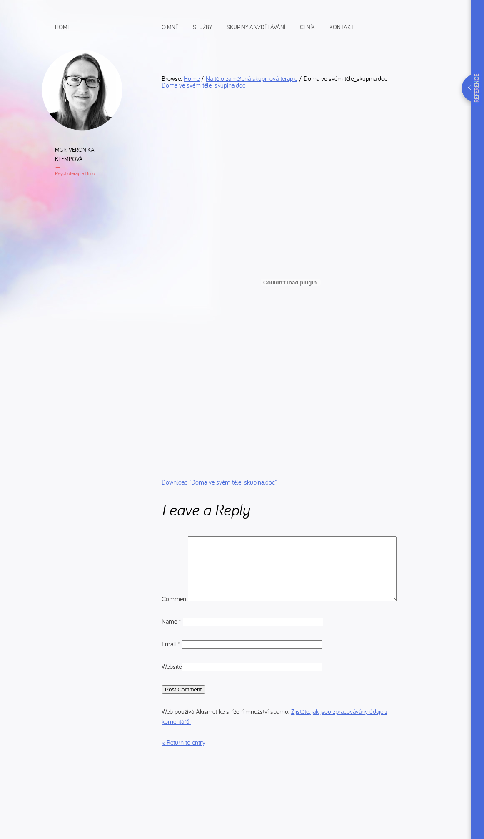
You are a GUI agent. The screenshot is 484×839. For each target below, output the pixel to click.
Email (172, 666)
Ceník (307, 26)
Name (172, 644)
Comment (175, 541)
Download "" (219, 482)
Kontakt (341, 26)
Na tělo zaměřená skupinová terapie (251, 78)
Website (172, 689)
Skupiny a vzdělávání (256, 26)
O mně (170, 26)
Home (62, 26)
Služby (202, 26)
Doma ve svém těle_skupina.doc (203, 85)
